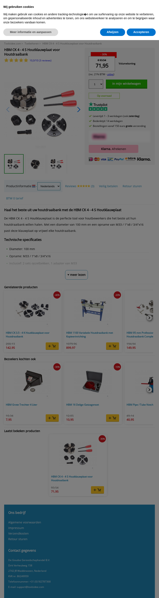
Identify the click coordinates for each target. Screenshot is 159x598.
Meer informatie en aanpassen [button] (30, 32)
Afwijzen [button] (112, 32)
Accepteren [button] (141, 32)
